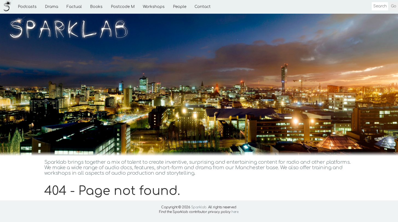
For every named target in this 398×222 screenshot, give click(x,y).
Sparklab (199, 207)
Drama (51, 7)
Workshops (154, 7)
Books (96, 7)
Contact (202, 7)
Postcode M (123, 7)
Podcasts (27, 7)
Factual (74, 7)
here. (235, 212)
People (179, 7)
